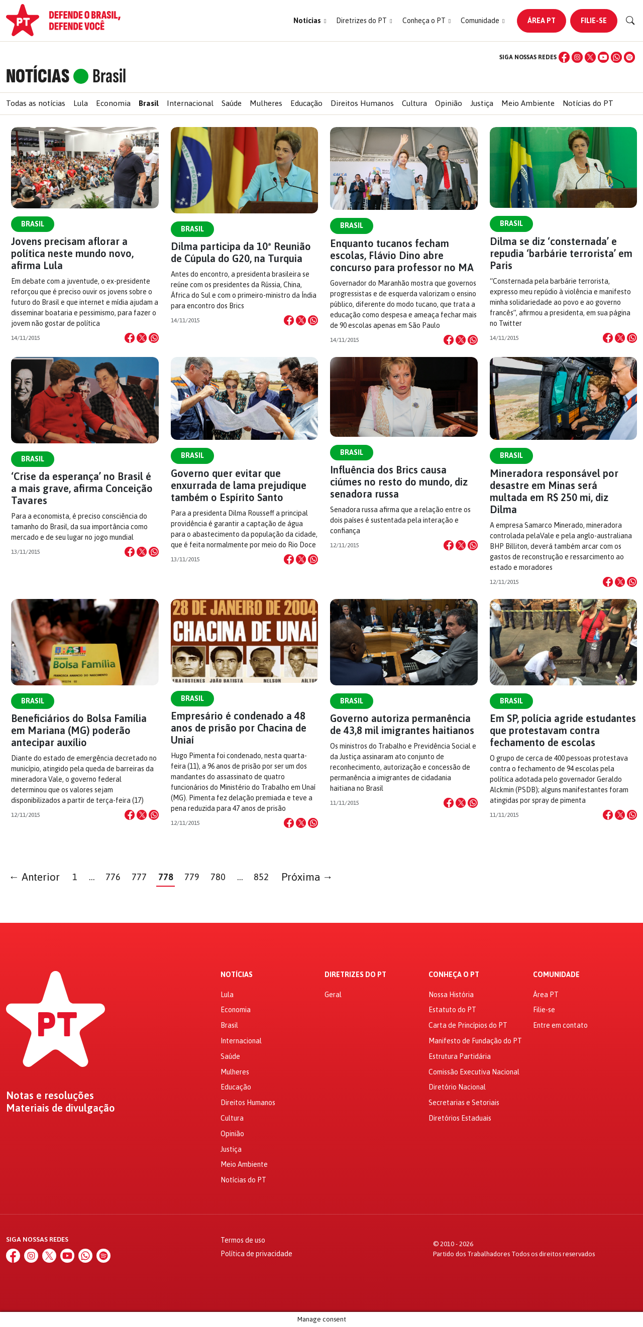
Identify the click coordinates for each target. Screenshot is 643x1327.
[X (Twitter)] (590, 57)
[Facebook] (564, 57)
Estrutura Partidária (459, 1056)
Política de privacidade (256, 1254)
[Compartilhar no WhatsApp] (154, 338)
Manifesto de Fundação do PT (475, 1041)
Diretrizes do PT (355, 975)
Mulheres (266, 103)
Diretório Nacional (457, 1087)
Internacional (190, 103)
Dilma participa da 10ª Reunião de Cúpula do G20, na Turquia (241, 252)
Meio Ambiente (528, 103)
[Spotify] (629, 57)
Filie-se (594, 21)
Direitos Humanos (362, 103)
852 (261, 877)
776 (113, 877)
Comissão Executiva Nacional (473, 1072)
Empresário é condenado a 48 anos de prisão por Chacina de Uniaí (238, 728)
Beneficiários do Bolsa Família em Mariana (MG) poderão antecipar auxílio (79, 730)
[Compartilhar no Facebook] (130, 338)
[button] (309, 21)
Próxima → (307, 877)
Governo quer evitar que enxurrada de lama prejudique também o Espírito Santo (238, 485)
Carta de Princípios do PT (467, 1025)
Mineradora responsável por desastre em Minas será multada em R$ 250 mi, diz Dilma (554, 491)
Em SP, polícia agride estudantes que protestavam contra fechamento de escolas (563, 730)
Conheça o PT (453, 975)
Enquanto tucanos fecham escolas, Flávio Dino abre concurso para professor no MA (402, 255)
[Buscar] (630, 21)
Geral (333, 995)
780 (218, 877)
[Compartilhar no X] (142, 338)
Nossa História (451, 995)
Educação (306, 103)
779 (191, 877)
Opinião (448, 103)
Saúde (232, 103)
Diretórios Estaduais (459, 1118)
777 (139, 877)
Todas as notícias (35, 103)
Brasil (149, 103)
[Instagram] (577, 57)
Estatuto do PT (452, 1010)
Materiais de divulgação (60, 1108)
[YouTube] (603, 57)
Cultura (414, 103)
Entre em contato (560, 1025)
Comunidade (556, 975)
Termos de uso (243, 1240)
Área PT (541, 21)
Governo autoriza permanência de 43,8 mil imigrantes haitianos (402, 724)
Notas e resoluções (50, 1095)
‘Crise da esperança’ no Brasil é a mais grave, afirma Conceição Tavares (82, 488)
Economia (113, 103)
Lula (80, 103)
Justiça (481, 103)
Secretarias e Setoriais (463, 1103)
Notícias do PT (588, 103)
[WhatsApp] (616, 57)
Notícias (237, 975)
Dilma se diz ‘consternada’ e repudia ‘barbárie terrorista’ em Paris (561, 253)
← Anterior (34, 877)
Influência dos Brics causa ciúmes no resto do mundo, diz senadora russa (399, 482)
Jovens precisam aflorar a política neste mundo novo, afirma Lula (72, 253)
